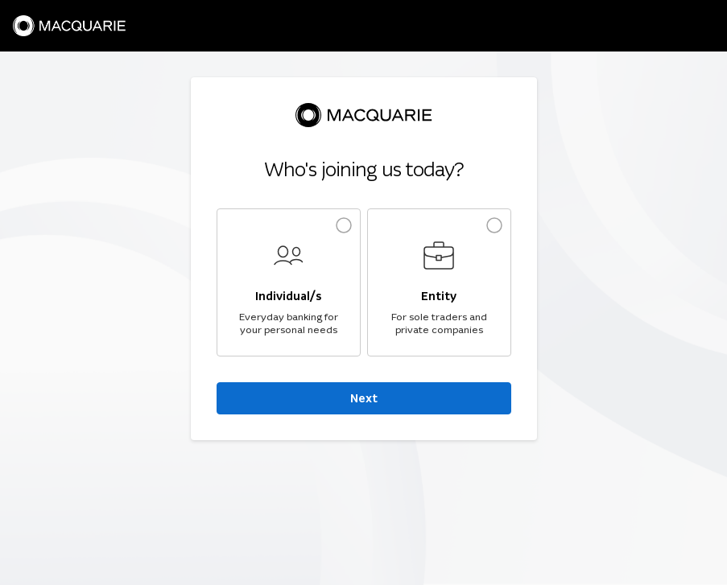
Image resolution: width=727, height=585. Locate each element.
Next (364, 398)
